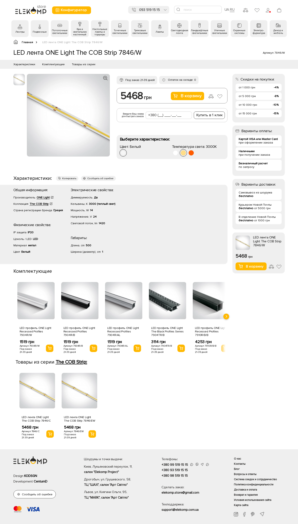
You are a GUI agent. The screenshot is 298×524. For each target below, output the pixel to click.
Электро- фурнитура (259, 32)
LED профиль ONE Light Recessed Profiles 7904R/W (35, 331)
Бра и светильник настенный (80, 32)
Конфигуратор (71, 10)
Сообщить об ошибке (100, 178)
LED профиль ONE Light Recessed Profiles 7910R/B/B (211, 331)
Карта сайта (241, 505)
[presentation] (226, 316)
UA (226, 9)
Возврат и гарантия (246, 495)
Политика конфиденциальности (253, 484)
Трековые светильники (139, 32)
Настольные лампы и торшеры (99, 32)
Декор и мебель (278, 32)
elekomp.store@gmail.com (180, 493)
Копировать (69, 178)
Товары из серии (83, 64)
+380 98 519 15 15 (175, 476)
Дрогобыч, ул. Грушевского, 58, (115, 482)
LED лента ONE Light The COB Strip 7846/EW (79, 418)
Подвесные (40, 31)
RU (232, 9)
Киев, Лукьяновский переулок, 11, (115, 470)
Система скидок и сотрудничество (255, 479)
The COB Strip (39, 204)
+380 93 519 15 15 (175, 470)
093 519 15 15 (149, 10)
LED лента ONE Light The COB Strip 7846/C (36, 418)
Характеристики (24, 64)
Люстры (20, 31)
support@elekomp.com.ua (180, 510)
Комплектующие (53, 64)
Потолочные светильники (60, 32)
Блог (237, 469)
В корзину (187, 96)
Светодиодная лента (179, 32)
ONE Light (43, 197)
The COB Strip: (71, 362)
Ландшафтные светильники (199, 32)
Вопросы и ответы (245, 474)
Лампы (160, 31)
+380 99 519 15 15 (175, 465)
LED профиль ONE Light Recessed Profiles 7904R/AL (123, 331)
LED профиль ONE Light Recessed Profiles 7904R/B (79, 331)
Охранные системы (239, 32)
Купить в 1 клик (209, 115)
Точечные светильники (119, 32)
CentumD (40, 481)
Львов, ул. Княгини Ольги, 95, (115, 495)
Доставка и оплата (245, 489)
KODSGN (30, 476)
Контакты (239, 464)
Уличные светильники (219, 32)
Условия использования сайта (252, 500)
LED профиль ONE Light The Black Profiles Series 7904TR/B (167, 331)
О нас (237, 458)
